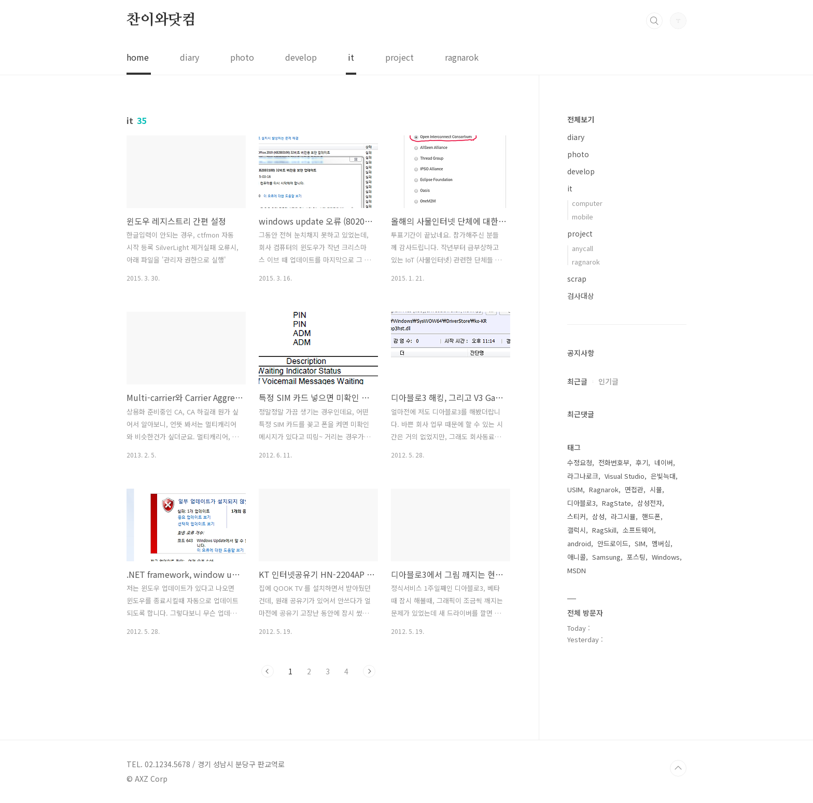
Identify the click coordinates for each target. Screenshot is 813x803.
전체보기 (580, 119)
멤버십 (661, 543)
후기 (642, 462)
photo (242, 57)
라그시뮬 (623, 516)
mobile (582, 216)
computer (587, 203)
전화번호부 (613, 462)
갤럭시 (576, 530)
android (579, 543)
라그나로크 (582, 476)
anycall (582, 248)
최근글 (577, 381)
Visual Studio (624, 476)
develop (301, 57)
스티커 (576, 516)
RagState (616, 503)
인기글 (608, 381)
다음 (369, 671)
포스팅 (636, 557)
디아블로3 (581, 503)
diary (189, 57)
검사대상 (580, 295)
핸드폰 (651, 516)
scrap (576, 278)
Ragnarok (604, 489)
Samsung (606, 557)
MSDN (576, 570)
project (399, 57)
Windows (666, 557)
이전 (267, 671)
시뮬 (656, 489)
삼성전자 (649, 503)
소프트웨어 (638, 530)
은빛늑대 (663, 476)
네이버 (663, 462)
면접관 (634, 489)
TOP (678, 768)
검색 (654, 21)
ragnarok (462, 57)
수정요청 (579, 462)
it (351, 57)
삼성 (598, 516)
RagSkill (604, 530)
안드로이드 (612, 543)
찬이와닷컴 (161, 20)
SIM (640, 543)
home (138, 57)
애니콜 (576, 557)
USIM (575, 489)
